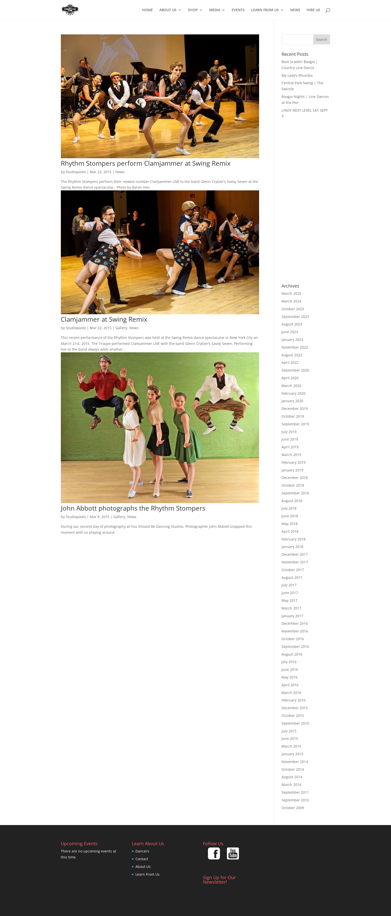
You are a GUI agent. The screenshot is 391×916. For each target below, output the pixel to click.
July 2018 (289, 508)
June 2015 (290, 738)
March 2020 (291, 385)
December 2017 (295, 554)
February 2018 (293, 539)
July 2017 (289, 585)
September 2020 (295, 370)
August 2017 (292, 577)
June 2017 (290, 592)
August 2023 (292, 324)
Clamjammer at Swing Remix (104, 319)
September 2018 (295, 493)
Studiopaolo (76, 171)
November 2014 (295, 761)
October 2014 (293, 769)
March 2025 (291, 293)
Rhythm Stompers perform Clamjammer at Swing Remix (146, 163)
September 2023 (295, 316)
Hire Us (313, 10)
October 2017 (293, 569)
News (295, 10)
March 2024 (291, 301)
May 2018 (289, 523)
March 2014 (291, 784)
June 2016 (290, 669)
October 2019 (293, 416)
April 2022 (290, 362)
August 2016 (292, 654)
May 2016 (289, 677)
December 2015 (295, 707)
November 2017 (295, 562)
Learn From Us (265, 10)
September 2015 (295, 723)
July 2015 (289, 731)
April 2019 (290, 447)
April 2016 (290, 685)
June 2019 (290, 439)
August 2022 (292, 355)
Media (214, 10)
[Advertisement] (306, 201)
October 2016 (293, 638)
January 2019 (292, 470)
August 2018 (292, 500)
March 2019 (291, 454)
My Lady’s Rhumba (297, 75)
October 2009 (293, 807)
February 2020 (293, 393)
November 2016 (295, 631)
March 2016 (291, 692)
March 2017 (291, 608)
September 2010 (295, 800)
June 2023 (290, 331)
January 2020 (292, 400)
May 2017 (289, 600)
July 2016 (289, 661)
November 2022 (295, 347)
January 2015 (292, 754)
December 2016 (295, 623)
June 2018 (290, 516)
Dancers (142, 851)
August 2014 (292, 776)
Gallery (121, 327)
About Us (168, 10)
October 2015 (293, 715)
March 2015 (291, 746)
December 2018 (295, 477)
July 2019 (289, 431)
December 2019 (295, 408)
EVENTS (238, 10)
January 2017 (292, 615)
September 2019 (295, 424)
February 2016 (293, 700)
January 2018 (292, 546)
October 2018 (293, 485)
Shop (193, 10)
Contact (141, 858)
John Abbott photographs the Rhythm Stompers (133, 508)
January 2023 (292, 339)
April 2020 (290, 378)
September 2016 (295, 646)
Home (147, 10)
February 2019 (293, 462)
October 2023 (293, 308)
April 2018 (290, 531)
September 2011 (295, 792)
